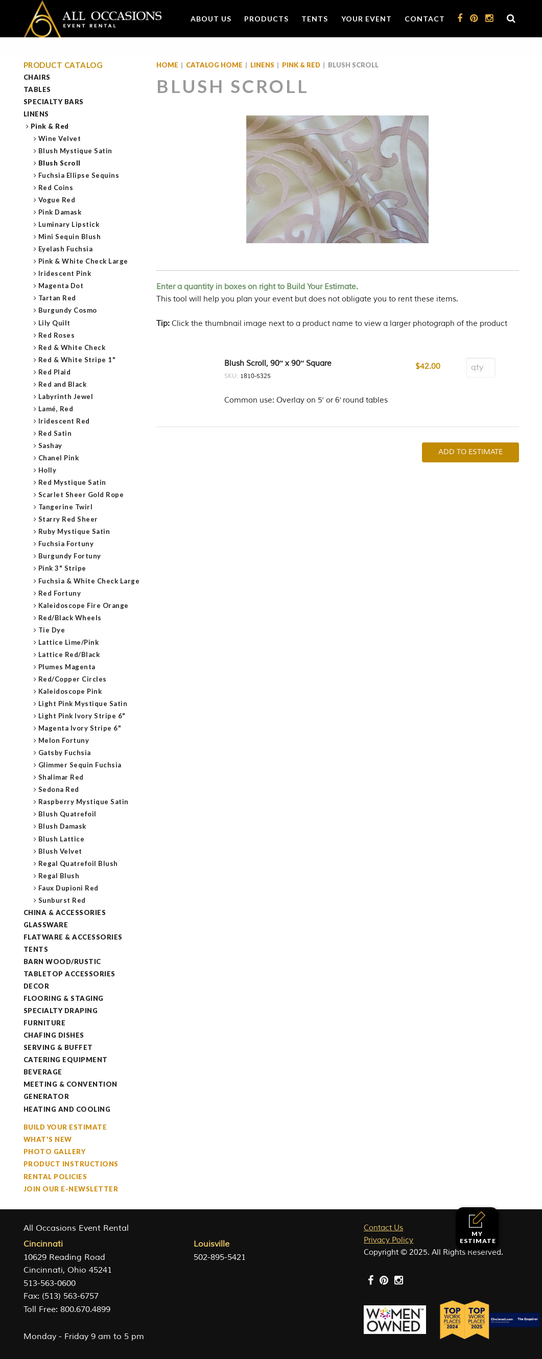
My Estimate (478, 1228)
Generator (46, 1096)
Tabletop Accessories (69, 974)
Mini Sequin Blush (70, 236)
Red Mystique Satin (72, 482)
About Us (211, 18)
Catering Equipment (65, 1060)
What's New (47, 1139)
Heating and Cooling (67, 1109)
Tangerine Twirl (66, 507)
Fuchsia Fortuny (66, 544)
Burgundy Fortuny (70, 556)
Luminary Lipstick (69, 224)
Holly (48, 470)
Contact (425, 18)
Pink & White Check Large (83, 261)
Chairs (37, 77)
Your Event (366, 18)
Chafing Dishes (53, 1035)
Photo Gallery (54, 1151)
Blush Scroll (60, 163)
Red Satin (55, 433)
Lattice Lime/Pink (69, 642)
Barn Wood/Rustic (62, 961)
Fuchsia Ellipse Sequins (79, 175)
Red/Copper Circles (73, 679)
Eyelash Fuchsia (66, 249)
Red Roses (57, 335)
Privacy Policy (388, 1240)
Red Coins (56, 187)
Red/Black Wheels (70, 618)
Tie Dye (52, 630)
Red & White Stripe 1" (77, 360)
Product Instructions (71, 1164)
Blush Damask (62, 826)
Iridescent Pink (65, 273)
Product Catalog (63, 65)
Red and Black (63, 384)
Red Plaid (55, 372)
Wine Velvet (60, 138)
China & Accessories (64, 912)
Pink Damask (60, 212)
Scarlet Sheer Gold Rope (81, 494)
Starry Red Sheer (68, 519)
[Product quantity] (481, 368)
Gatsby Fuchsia (65, 752)
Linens (36, 114)
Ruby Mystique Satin (74, 531)
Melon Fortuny (64, 740)
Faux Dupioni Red (69, 888)
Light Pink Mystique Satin (83, 703)
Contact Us (383, 1228)
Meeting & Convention (70, 1084)
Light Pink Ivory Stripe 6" (82, 716)
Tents (314, 18)
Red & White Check (72, 347)
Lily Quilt (54, 323)
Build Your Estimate (65, 1127)
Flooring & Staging (63, 998)
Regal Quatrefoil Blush (78, 863)
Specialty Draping (60, 1010)
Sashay (50, 445)
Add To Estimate (470, 452)
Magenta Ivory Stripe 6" (80, 728)
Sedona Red (59, 789)
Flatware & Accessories (73, 937)
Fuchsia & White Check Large (89, 581)
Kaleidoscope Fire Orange (84, 605)
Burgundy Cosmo (68, 310)
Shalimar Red (61, 777)
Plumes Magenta (67, 667)
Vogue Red (57, 200)
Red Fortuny (60, 593)
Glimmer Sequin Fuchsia (80, 765)
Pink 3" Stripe (62, 568)
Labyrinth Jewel (66, 396)
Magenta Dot (61, 286)
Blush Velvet (60, 851)
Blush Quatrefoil (68, 814)
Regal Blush (59, 876)
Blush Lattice (62, 839)
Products (266, 18)
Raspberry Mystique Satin (84, 802)
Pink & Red (50, 126)
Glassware (45, 925)
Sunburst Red (62, 900)
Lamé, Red (56, 409)
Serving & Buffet (58, 1047)
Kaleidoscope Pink (70, 691)
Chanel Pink (59, 458)
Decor (36, 986)
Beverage (42, 1072)
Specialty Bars (53, 102)
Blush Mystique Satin (75, 151)
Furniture (44, 1023)
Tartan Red (57, 298)
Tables (37, 89)
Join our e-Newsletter (71, 1189)
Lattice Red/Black (69, 654)
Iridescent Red (64, 421)
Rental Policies (55, 1177)
